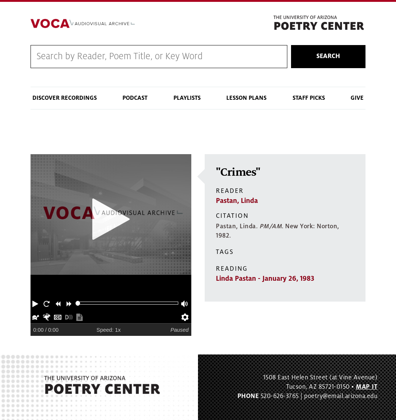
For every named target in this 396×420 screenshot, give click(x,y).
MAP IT (366, 387)
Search (328, 56)
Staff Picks (309, 98)
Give (357, 98)
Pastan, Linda (237, 200)
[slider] (78, 303)
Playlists (187, 98)
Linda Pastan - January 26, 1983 (265, 278)
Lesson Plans (246, 98)
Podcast (134, 98)
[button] (36, 303)
